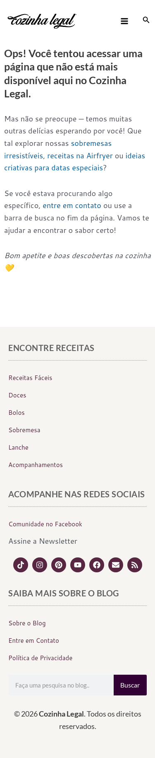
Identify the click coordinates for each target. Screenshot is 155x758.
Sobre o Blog (27, 623)
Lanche (18, 447)
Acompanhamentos (35, 464)
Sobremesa (24, 430)
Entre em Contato (33, 640)
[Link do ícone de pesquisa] (146, 21)
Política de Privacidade (40, 658)
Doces (17, 395)
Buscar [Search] (130, 685)
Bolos (16, 412)
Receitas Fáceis (30, 377)
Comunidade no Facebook (45, 524)
